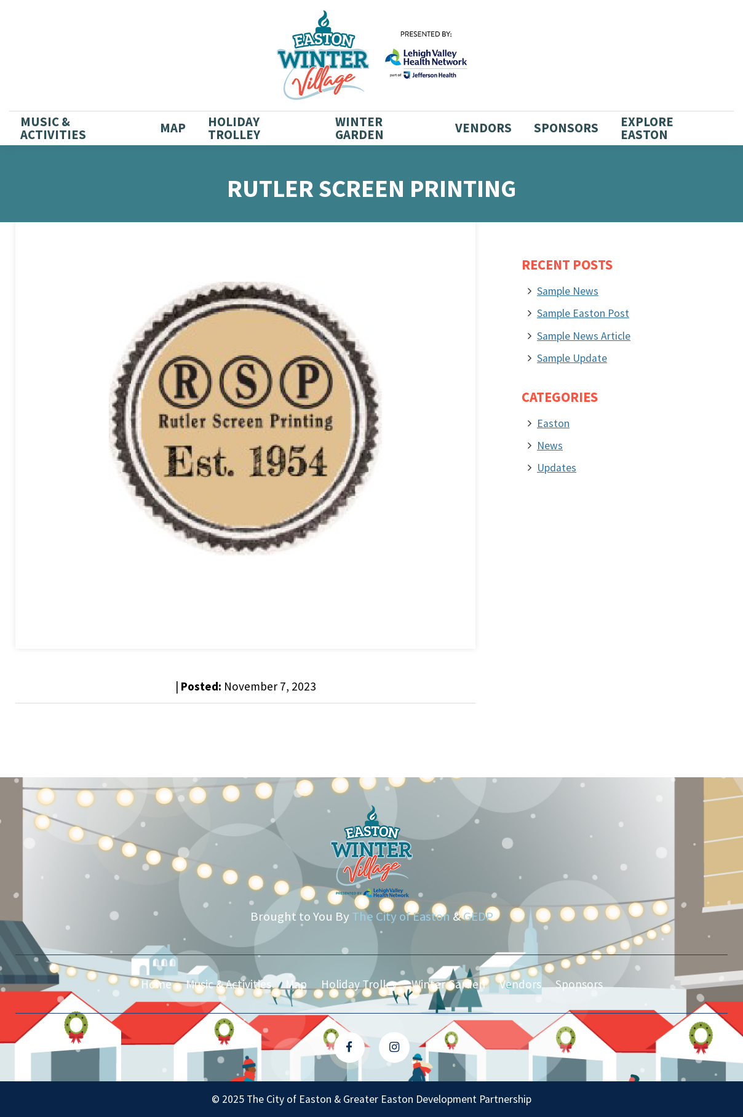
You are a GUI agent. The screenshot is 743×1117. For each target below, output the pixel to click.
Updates (556, 467)
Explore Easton (647, 128)
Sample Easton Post (583, 313)
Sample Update (572, 358)
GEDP (478, 916)
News (550, 445)
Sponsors (566, 128)
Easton (553, 423)
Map (173, 128)
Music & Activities (53, 128)
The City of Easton (401, 916)
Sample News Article (583, 336)
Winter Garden (359, 128)
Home (156, 984)
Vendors (483, 128)
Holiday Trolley (234, 128)
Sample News (567, 291)
